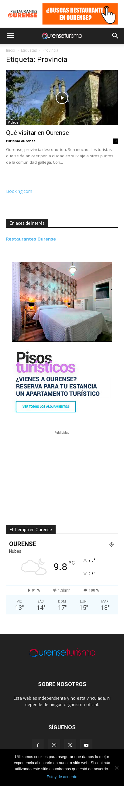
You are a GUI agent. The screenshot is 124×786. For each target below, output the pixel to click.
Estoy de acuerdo (61, 776)
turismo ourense (21, 140)
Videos (13, 122)
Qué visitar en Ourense (37, 132)
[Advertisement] (62, 474)
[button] (10, 36)
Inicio (10, 50)
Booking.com (19, 191)
